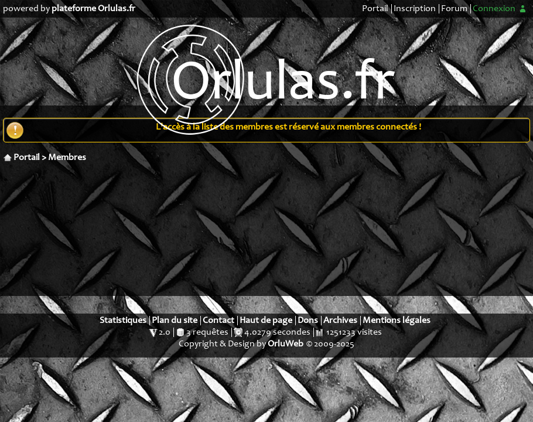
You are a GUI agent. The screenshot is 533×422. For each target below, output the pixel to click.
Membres (67, 157)
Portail (375, 8)
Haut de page (266, 320)
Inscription (415, 8)
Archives (340, 320)
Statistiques (123, 320)
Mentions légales (396, 320)
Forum (454, 8)
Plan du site (174, 320)
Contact (218, 320)
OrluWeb (285, 344)
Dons (308, 320)
